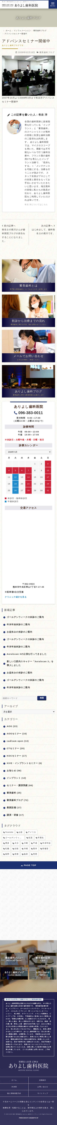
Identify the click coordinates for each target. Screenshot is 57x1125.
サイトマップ (42, 1093)
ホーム (14, 1080)
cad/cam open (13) (18, 741)
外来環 (14, 1087)
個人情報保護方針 (14, 1093)
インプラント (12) (16, 778)
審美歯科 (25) (14, 793)
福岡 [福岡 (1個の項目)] (7, 854)
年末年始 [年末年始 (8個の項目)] (46, 843)
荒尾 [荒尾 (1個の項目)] (35, 854)
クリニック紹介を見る (16, 597)
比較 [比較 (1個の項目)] (16, 849)
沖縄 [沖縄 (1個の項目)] (26, 849)
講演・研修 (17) (15, 815)
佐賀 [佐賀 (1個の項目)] (30, 838)
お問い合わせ (42, 1087)
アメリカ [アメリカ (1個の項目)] (32, 832)
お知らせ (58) (14, 770)
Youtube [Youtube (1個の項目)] (9, 832)
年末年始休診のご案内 (18, 624)
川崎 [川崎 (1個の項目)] (26, 843)
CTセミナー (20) (16, 748)
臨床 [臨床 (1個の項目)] (26, 854)
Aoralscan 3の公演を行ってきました (27, 654)
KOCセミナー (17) (17, 756)
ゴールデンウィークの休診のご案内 (25, 617)
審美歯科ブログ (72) (17, 800)
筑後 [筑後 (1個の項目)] (16, 854)
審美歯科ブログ (47, 52)
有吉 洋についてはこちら (36, 204)
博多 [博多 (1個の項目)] (7, 843)
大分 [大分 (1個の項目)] (16, 843)
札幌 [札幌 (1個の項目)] (7, 849)
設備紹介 (42, 1080)
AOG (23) (12, 726)
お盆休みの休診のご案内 (19, 632)
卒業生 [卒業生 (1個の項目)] (41, 838)
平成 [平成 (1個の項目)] (35, 843)
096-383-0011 (30, 413)
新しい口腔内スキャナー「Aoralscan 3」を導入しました (30, 663)
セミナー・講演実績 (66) (20, 785)
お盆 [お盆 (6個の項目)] (21, 832)
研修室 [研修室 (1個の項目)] (45, 849)
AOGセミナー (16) (17, 733)
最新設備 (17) (14, 807)
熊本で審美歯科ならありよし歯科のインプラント (26, 1114)
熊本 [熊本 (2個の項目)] (35, 849)
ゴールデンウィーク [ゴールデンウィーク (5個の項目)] (14, 838)
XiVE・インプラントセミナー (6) (24, 763)
